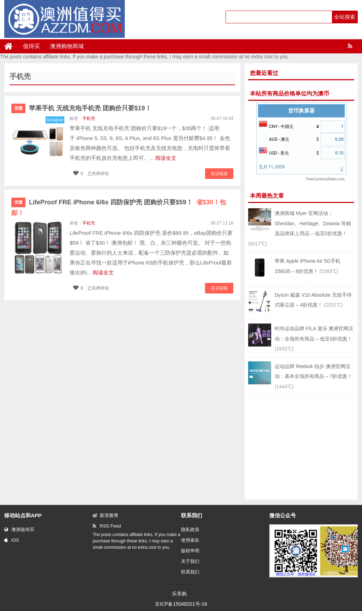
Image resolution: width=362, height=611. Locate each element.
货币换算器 (301, 110)
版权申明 (190, 550)
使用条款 (190, 540)
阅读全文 (165, 158)
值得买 (31, 46)
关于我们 (190, 561)
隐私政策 (190, 529)
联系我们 (190, 572)
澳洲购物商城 (67, 46)
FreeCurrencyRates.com (325, 179)
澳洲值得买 (19, 529)
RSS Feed (107, 526)
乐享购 (179, 594)
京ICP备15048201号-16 (181, 604)
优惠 (18, 108)
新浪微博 (105, 515)
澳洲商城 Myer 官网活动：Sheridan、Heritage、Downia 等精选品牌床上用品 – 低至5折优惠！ (313, 223)
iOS (11, 540)
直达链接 (219, 173)
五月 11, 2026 (272, 166)
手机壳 (88, 118)
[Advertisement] (301, 446)
